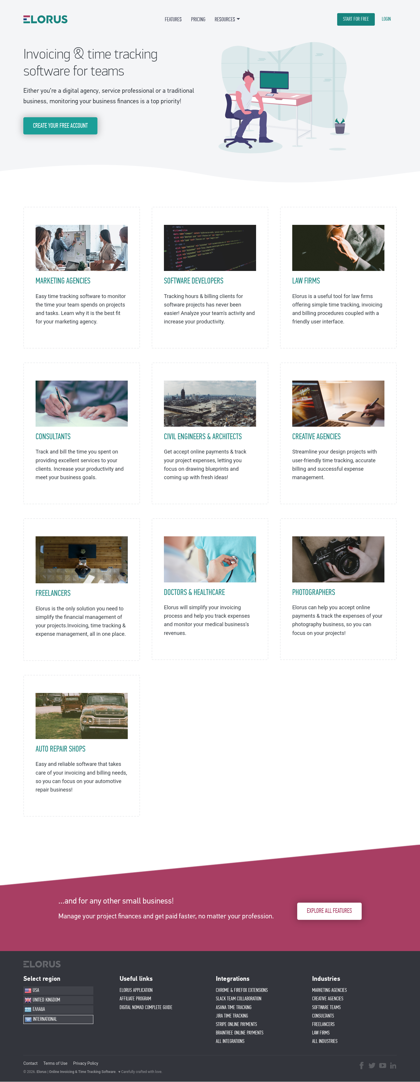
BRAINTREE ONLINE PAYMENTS (239, 1033)
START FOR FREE (356, 19)
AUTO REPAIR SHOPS (60, 749)
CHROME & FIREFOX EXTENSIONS (242, 990)
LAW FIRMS (306, 281)
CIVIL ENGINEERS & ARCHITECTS (203, 437)
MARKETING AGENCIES (63, 281)
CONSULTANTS (53, 437)
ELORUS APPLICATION (136, 990)
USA (31, 990)
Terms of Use (55, 1063)
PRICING (198, 19)
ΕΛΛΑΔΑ (34, 1009)
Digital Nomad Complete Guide (146, 1007)
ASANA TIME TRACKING (233, 1007)
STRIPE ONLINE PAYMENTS (236, 1024)
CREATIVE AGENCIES (316, 437)
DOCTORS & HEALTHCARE (194, 593)
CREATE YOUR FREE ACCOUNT (60, 125)
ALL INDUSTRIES (324, 1041)
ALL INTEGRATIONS (230, 1041)
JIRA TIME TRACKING (232, 1016)
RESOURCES (225, 19)
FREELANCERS (53, 594)
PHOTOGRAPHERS (313, 593)
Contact (30, 1063)
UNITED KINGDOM (42, 1000)
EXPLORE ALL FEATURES (329, 911)
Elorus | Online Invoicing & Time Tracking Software (76, 1072)
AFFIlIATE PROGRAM (135, 999)
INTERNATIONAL (41, 1019)
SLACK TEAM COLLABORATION (238, 999)
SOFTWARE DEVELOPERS (193, 281)
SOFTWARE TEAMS (326, 1007)
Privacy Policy (85, 1063)
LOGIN (386, 19)
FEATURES (173, 19)
